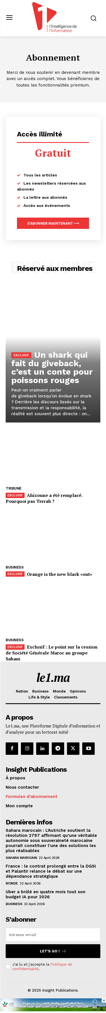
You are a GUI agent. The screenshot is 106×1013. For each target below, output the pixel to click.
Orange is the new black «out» (59, 574)
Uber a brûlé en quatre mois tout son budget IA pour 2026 (45, 894)
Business (14, 567)
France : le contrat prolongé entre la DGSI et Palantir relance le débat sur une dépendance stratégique (51, 871)
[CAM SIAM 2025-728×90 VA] (53, 1010)
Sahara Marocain (21, 858)
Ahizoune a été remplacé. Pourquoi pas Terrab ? (44, 498)
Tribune (13, 488)
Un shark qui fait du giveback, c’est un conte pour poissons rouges (52, 367)
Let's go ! (53, 951)
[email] (53, 934)
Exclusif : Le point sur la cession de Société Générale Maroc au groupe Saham (52, 653)
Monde (12, 883)
